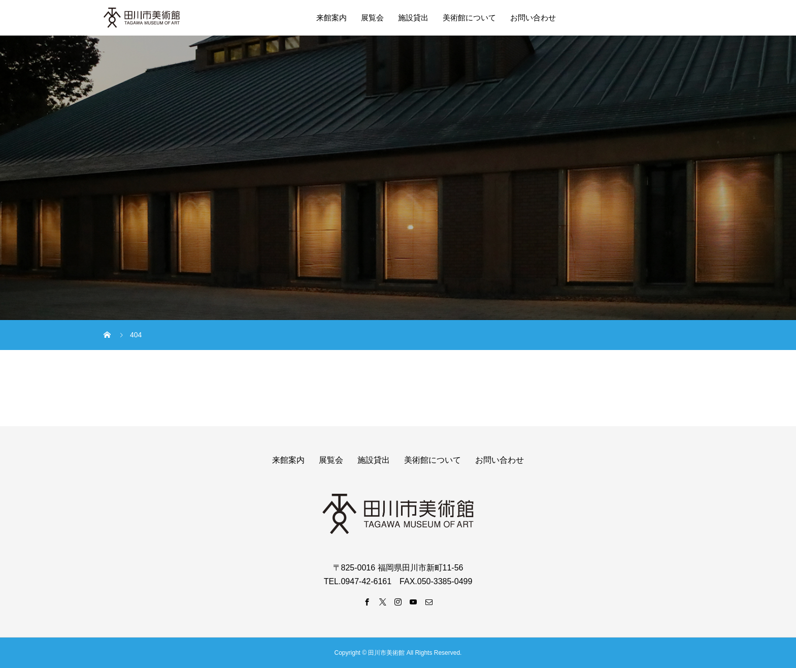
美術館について (469, 17)
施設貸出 (413, 17)
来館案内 (331, 17)
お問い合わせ (533, 17)
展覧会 (372, 17)
